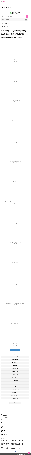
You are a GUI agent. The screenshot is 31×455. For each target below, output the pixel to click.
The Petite (15, 181)
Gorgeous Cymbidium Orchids (15, 343)
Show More (15, 350)
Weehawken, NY (15, 392)
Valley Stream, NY (15, 389)
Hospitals (2, 435)
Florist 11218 (7, 23)
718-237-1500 (8, 7)
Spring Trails (15, 262)
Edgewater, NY (15, 362)
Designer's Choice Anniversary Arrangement (15, 201)
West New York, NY (15, 395)
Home (2, 23)
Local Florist (3, 433)
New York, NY (15, 377)
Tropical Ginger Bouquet (15, 80)
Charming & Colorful (15, 323)
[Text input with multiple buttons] (13, 16)
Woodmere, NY (15, 398)
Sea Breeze (15, 283)
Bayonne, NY (15, 356)
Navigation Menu (6, 19)
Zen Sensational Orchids (15, 161)
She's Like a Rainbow (15, 141)
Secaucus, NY (15, 383)
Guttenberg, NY (15, 368)
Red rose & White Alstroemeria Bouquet (15, 303)
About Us (2, 427)
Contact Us (3, 430)
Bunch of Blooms (15, 222)
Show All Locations (15, 402)
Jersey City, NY (15, 374)
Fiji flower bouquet (15, 120)
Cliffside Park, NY (15, 359)
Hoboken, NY (15, 371)
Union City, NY (15, 386)
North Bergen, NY (15, 380)
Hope (15, 59)
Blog (2, 431)
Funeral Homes (4, 434)
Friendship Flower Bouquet (15, 242)
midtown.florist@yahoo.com (8, 419)
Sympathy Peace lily (15, 100)
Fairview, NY (15, 365)
